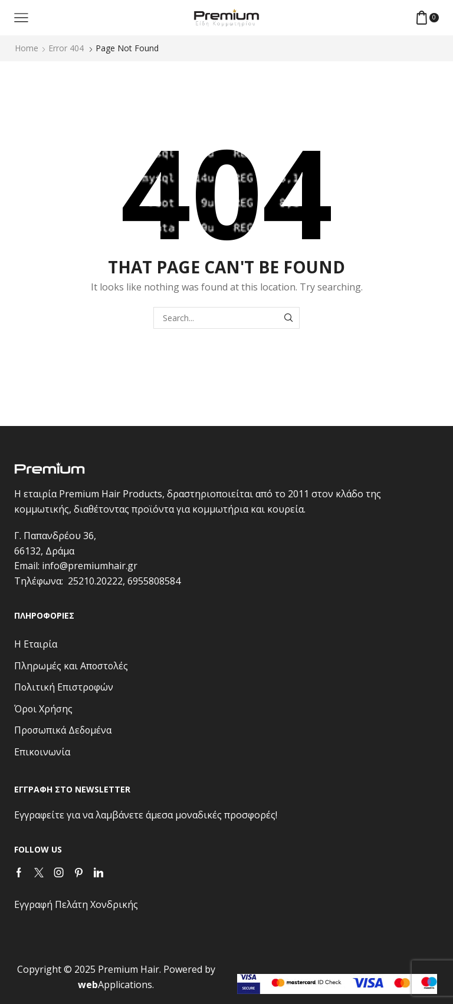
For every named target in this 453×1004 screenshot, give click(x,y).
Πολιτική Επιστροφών (63, 687)
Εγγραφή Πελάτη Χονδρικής (76, 904)
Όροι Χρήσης (43, 708)
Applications (115, 984)
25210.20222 (95, 580)
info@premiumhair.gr (89, 565)
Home (26, 48)
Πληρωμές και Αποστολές (71, 665)
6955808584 (153, 580)
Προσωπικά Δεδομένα (62, 730)
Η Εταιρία (35, 644)
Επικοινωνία (42, 751)
